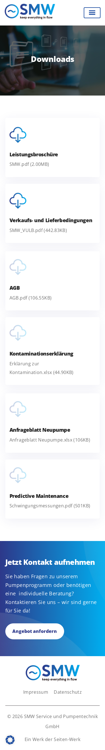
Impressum (35, 692)
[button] (10, 740)
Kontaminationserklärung (41, 353)
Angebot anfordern (34, 631)
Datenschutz (68, 692)
